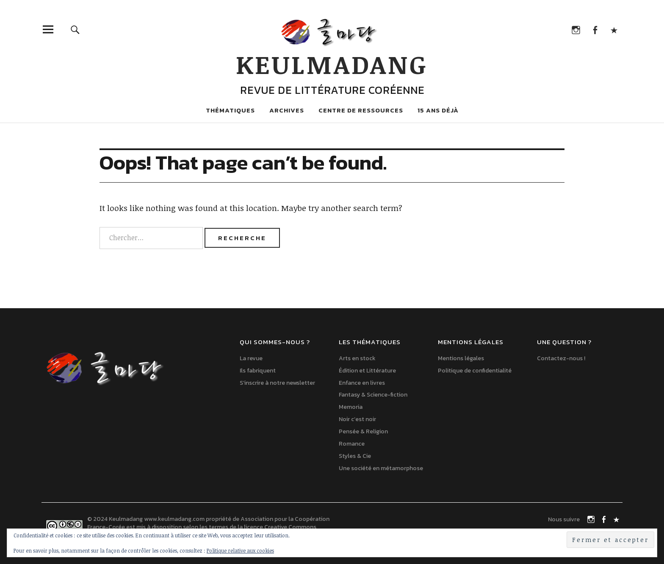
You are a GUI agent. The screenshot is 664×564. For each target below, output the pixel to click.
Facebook (594, 29)
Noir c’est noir (357, 419)
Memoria (350, 406)
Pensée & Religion (363, 431)
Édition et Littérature (367, 370)
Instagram (575, 29)
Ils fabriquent (258, 370)
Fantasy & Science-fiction (373, 394)
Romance (352, 443)
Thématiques (230, 110)
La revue (251, 358)
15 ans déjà (438, 110)
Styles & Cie (355, 456)
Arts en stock (357, 358)
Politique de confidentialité (475, 370)
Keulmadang (332, 64)
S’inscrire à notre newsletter (277, 382)
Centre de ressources (360, 110)
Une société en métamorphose (381, 468)
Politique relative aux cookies (240, 550)
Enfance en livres (362, 382)
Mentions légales (461, 358)
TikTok (613, 29)
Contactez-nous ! (561, 358)
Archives (286, 110)
